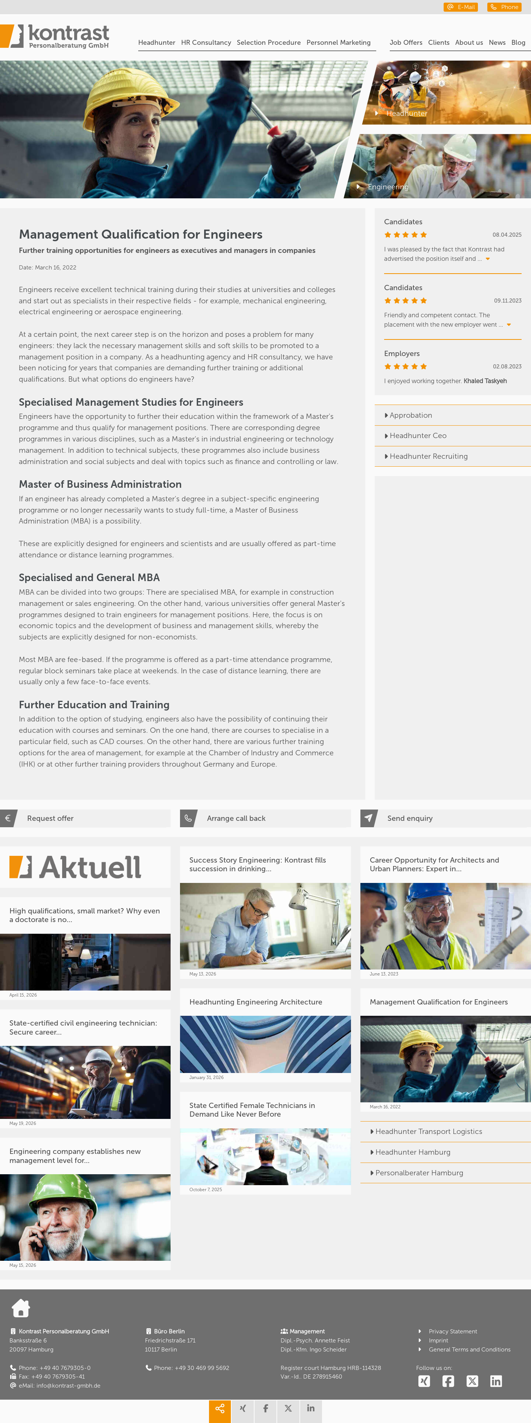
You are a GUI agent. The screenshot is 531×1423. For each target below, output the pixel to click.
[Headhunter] (446, 93)
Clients (439, 42)
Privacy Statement (447, 1331)
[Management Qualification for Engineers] (445, 1050)
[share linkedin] (311, 1411)
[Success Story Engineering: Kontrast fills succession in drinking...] (265, 912)
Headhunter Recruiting (421, 456)
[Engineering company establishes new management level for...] (85, 1204)
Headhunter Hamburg (405, 1152)
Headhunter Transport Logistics (421, 1131)
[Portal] (54, 37)
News (497, 42)
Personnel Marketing (339, 42)
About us (469, 42)
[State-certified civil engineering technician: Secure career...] (85, 1068)
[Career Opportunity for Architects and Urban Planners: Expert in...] (445, 912)
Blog (518, 42)
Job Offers (406, 42)
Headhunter (156, 42)
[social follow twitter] (472, 1381)
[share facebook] (265, 1411)
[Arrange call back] (265, 818)
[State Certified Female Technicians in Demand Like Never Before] (265, 1143)
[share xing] (242, 1411)
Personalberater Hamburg (411, 1173)
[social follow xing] (424, 1381)
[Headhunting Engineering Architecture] (265, 1035)
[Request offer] (85, 818)
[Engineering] (437, 166)
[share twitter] (288, 1411)
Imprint (432, 1340)
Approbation (403, 415)
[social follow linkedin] (496, 1381)
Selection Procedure (269, 42)
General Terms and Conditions (463, 1349)
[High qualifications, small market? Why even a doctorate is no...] (85, 948)
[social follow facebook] (448, 1381)
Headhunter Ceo (411, 435)
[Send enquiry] (445, 818)
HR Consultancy (206, 42)
